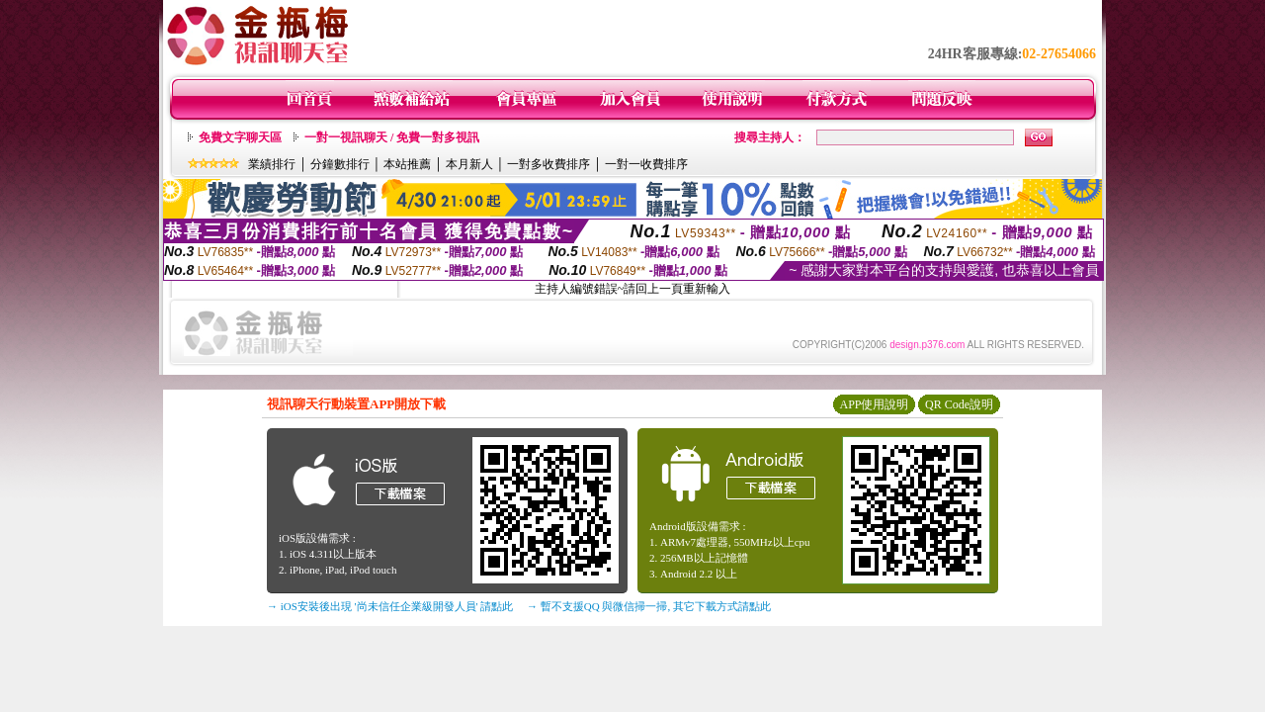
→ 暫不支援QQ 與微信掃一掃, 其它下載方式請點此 (649, 606)
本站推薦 (407, 164)
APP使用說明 (873, 404)
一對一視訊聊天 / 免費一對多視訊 (391, 137)
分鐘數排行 (340, 164)
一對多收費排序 (548, 164)
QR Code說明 (959, 404)
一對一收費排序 (646, 164)
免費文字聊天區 (240, 137)
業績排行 (271, 164)
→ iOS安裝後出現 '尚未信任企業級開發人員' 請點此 (390, 606)
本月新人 (469, 164)
